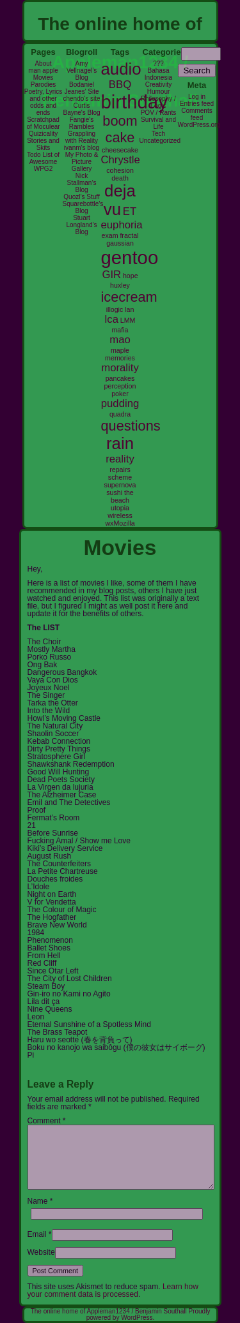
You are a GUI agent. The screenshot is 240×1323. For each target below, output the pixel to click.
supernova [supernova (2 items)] (120, 485)
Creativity (158, 84)
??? (158, 63)
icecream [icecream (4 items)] (129, 297)
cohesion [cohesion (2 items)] (120, 170)
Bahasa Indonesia (158, 74)
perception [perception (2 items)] (120, 386)
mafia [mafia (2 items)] (119, 330)
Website (41, 1252)
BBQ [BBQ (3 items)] (120, 84)
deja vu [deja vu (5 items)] (120, 200)
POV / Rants (159, 112)
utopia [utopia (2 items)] (120, 508)
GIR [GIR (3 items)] (111, 275)
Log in (196, 96)
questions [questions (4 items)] (131, 426)
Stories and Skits (43, 144)
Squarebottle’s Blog (83, 207)
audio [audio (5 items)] (121, 69)
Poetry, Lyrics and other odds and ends (43, 102)
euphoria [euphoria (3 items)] (122, 225)
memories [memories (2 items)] (120, 358)
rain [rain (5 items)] (120, 443)
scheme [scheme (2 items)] (120, 477)
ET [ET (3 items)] (129, 211)
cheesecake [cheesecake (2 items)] (120, 150)
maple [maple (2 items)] (120, 350)
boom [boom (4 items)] (119, 121)
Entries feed (197, 103)
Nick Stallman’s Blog (82, 182)
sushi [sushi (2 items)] (114, 492)
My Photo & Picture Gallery (82, 161)
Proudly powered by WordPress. (148, 1314)
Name (38, 1201)
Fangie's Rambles (81, 123)
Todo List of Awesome (43, 158)
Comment (47, 1120)
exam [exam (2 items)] (110, 235)
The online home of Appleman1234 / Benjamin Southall (110, 1311)
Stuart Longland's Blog (81, 224)
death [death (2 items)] (120, 178)
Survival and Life (158, 123)
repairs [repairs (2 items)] (120, 469)
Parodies (43, 84)
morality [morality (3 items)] (120, 368)
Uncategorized (160, 140)
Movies (43, 77)
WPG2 (43, 168)
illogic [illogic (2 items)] (115, 309)
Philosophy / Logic (158, 102)
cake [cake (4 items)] (120, 137)
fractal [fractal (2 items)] (129, 235)
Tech (158, 133)
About (43, 63)
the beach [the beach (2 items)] (122, 496)
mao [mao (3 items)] (120, 340)
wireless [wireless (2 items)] (120, 515)
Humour (158, 91)
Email (37, 1234)
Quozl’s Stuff (81, 196)
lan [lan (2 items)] (129, 309)
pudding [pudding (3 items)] (120, 403)
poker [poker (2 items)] (120, 393)
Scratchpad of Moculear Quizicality (43, 126)
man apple (43, 70)
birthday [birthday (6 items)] (134, 101)
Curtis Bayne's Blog (81, 109)
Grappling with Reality (81, 137)
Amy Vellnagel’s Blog (82, 70)
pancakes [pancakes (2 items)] (120, 378)
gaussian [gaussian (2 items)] (120, 243)
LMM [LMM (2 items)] (128, 320)
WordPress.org (199, 124)
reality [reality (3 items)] (120, 459)
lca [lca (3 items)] (111, 319)
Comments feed (196, 114)
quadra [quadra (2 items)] (120, 414)
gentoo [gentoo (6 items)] (130, 257)
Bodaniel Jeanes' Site (81, 88)
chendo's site (81, 98)
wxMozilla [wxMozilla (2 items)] (119, 523)
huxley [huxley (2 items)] (120, 285)
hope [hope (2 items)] (130, 275)
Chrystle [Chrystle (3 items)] (120, 160)
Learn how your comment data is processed (113, 1290)
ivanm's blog (81, 147)
